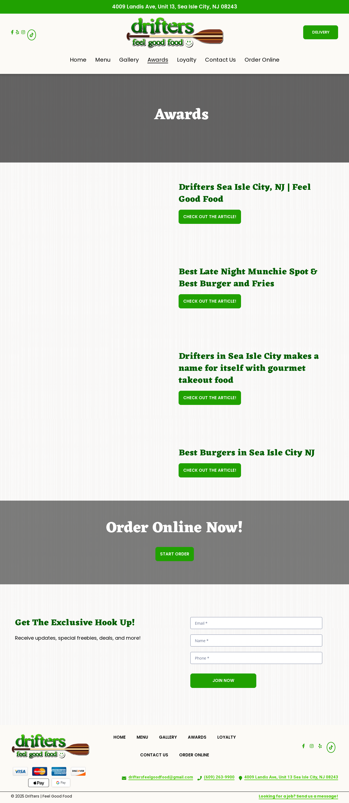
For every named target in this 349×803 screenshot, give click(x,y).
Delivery (320, 32)
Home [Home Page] (78, 60)
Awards (199, 737)
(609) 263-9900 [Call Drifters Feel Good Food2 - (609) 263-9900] (219, 777)
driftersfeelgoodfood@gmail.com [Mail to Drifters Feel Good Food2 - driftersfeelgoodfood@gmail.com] (160, 777)
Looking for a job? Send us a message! (298, 796)
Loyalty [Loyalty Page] (186, 60)
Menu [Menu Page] (102, 60)
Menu (144, 737)
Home (121, 737)
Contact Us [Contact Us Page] (220, 60)
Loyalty (228, 737)
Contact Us (156, 754)
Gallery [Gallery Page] (129, 60)
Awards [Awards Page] (158, 60)
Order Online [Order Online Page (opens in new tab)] (262, 60)
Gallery (169, 737)
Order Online (195, 754)
